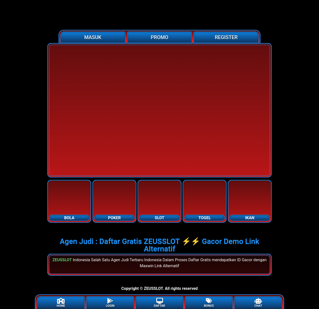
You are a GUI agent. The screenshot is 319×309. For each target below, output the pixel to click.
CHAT (258, 303)
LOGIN (110, 303)
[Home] (159, 14)
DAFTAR (159, 303)
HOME (61, 303)
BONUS (209, 303)
